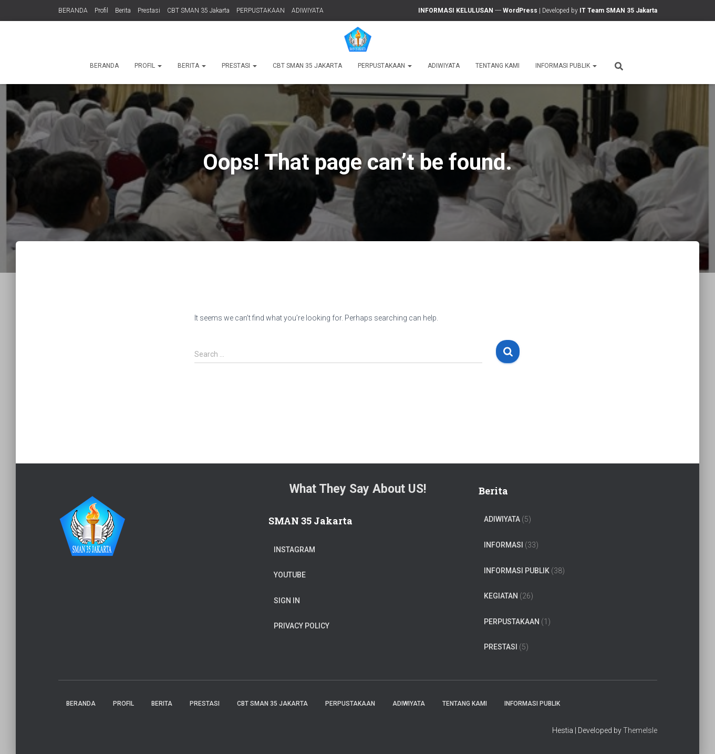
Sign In (287, 600)
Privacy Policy (301, 626)
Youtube (290, 575)
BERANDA (73, 10)
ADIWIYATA (308, 10)
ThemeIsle (640, 730)
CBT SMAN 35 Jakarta (198, 10)
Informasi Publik (566, 65)
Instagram (294, 549)
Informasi (503, 545)
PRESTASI (500, 647)
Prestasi (149, 10)
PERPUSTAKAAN (260, 10)
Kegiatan (501, 596)
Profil (101, 10)
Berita (123, 10)
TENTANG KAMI (497, 65)
